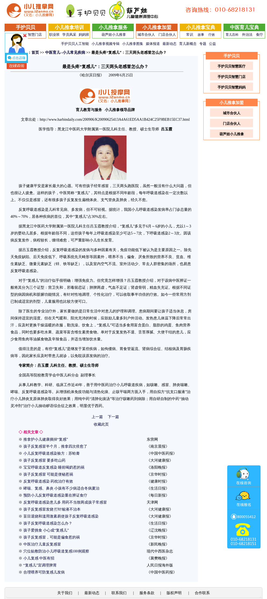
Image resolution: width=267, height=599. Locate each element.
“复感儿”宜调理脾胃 (40, 565)
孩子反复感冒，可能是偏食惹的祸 (51, 537)
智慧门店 (35, 35)
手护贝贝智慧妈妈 (232, 87)
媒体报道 (153, 44)
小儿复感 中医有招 (39, 558)
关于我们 (64, 593)
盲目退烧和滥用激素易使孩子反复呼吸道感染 (61, 516)
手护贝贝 (25, 27)
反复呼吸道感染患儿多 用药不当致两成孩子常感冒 (65, 502)
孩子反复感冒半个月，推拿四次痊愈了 (55, 446)
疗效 (211, 35)
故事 (201, 35)
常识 (189, 35)
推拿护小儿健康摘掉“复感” (45, 439)
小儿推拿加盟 (156, 27)
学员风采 (69, 35)
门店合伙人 (167, 35)
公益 (212, 44)
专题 (202, 44)
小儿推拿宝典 (200, 27)
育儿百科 (232, 35)
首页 (35, 53)
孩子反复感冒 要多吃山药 (44, 460)
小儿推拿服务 (113, 27)
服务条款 (146, 593)
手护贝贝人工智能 (75, 44)
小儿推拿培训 (69, 27)
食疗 (259, 35)
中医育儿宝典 (244, 27)
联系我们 (119, 593)
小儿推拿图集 (132, 44)
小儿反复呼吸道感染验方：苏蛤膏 (51, 453)
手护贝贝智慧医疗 (232, 66)
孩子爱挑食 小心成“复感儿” (46, 530)
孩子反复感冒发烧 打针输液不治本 (52, 509)
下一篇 (113, 417)
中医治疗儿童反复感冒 (42, 544)
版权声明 (175, 593)
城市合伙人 (146, 35)
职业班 (54, 35)
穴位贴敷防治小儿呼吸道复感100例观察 (56, 551)
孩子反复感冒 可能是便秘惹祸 (48, 474)
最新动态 (169, 44)
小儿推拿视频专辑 (106, 44)
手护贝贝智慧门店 (232, 77)
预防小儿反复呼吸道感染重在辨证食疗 (55, 495)
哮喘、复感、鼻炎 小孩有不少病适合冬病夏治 (61, 488)
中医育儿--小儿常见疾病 (65, 53)
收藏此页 (101, 424)
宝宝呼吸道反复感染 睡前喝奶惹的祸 (54, 467)
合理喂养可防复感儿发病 (44, 572)
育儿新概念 (188, 44)
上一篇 (97, 417)
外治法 (247, 35)
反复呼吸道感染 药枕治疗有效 (48, 481)
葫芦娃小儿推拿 (114, 35)
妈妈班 (84, 35)
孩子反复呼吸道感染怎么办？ (47, 523)
